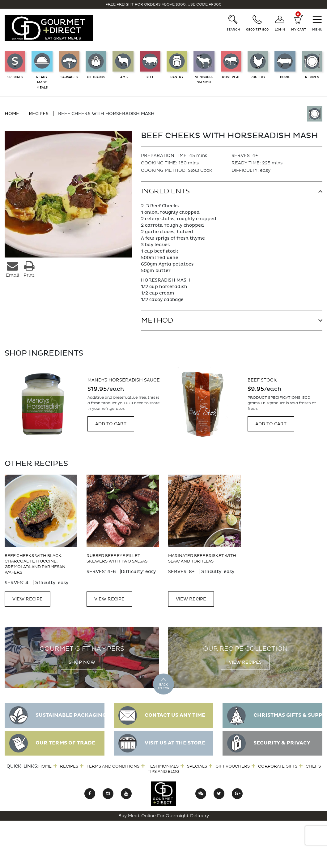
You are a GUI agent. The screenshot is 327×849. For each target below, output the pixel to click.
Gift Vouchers (232, 763)
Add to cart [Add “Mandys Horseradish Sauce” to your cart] (271, 424)
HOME (12, 113)
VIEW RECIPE (27, 596)
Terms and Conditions (113, 763)
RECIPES (39, 113)
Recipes (69, 763)
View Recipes (245, 659)
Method (157, 320)
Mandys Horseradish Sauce (284, 380)
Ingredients (165, 191)
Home (45, 763)
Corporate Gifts (277, 763)
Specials (197, 763)
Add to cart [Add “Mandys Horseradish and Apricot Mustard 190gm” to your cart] (111, 427)
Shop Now (82, 659)
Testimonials (163, 763)
